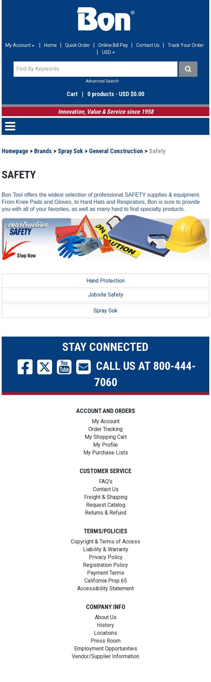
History (105, 625)
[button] (105, 94)
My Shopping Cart (106, 437)
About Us (106, 617)
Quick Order (77, 45)
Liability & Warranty (105, 549)
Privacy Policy (106, 557)
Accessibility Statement (105, 588)
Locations (105, 633)
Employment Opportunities (105, 648)
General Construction (116, 151)
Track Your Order (186, 45)
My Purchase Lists (105, 452)
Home (50, 45)
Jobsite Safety (105, 294)
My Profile (105, 445)
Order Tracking (105, 429)
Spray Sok (70, 151)
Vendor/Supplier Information (105, 656)
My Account (106, 421)
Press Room (106, 641)
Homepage (15, 151)
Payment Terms (105, 573)
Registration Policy (105, 565)
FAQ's (105, 481)
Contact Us (148, 45)
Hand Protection (105, 280)
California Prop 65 (105, 580)
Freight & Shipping (105, 497)
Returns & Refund (105, 512)
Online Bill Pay (113, 45)
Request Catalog (105, 505)
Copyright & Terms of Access (105, 541)
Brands (43, 151)
